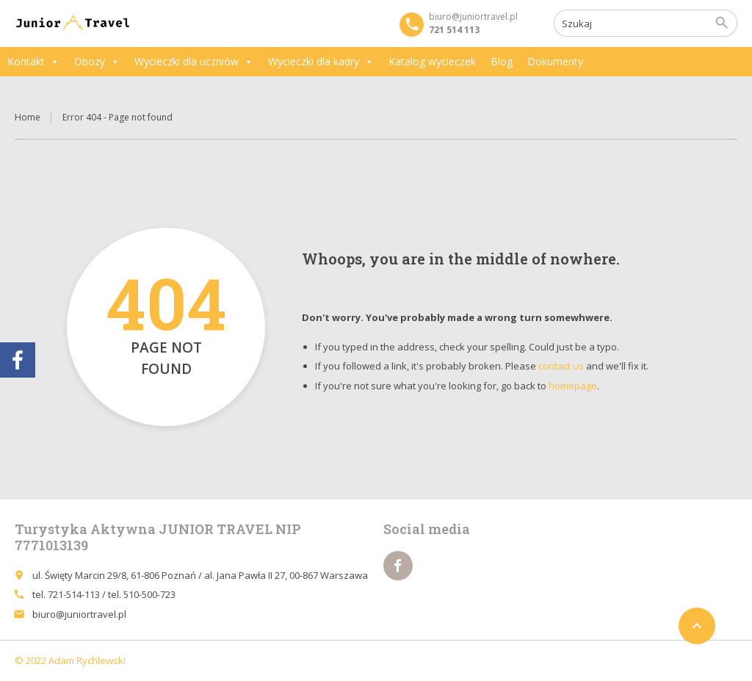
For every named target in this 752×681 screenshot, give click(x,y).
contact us (561, 365)
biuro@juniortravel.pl (79, 614)
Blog (502, 61)
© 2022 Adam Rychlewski (70, 660)
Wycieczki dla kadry (321, 61)
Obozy (97, 61)
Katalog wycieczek (432, 61)
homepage (573, 385)
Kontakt (33, 61)
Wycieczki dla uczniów (193, 61)
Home (27, 117)
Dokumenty (555, 61)
